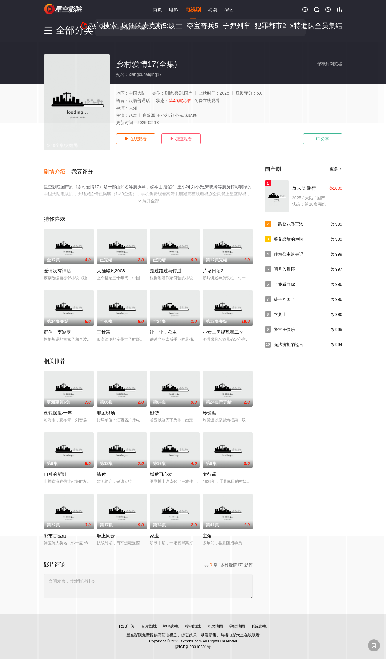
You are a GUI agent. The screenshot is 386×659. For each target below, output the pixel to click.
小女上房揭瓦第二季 (223, 326)
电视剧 (193, 9)
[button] (57, 168)
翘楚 (154, 407)
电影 (173, 8)
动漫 (212, 8)
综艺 (228, 8)
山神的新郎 (55, 468)
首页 (157, 8)
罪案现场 (106, 407)
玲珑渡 (209, 407)
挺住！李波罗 (57, 326)
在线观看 (136, 138)
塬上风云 (106, 530)
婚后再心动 (161, 468)
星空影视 (63, 9)
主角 (207, 530)
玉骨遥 (103, 326)
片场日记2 (213, 264)
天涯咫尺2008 (111, 264)
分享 (322, 138)
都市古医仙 (55, 530)
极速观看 (181, 138)
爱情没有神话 (57, 264)
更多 (336, 169)
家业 (154, 530)
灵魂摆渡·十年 (58, 407)
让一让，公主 (163, 326)
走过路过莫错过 (166, 264)
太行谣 (209, 468)
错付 (101, 468)
